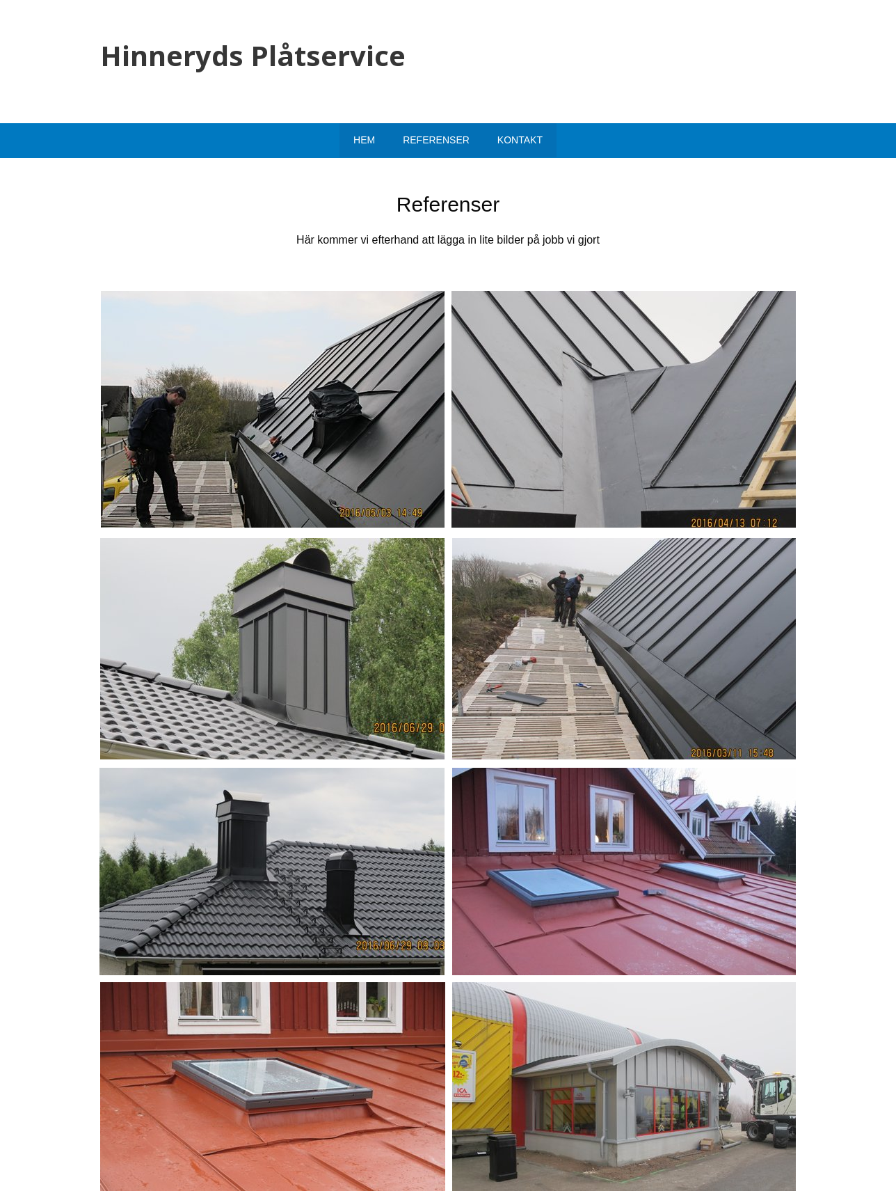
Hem (364, 139)
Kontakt (520, 139)
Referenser (436, 139)
